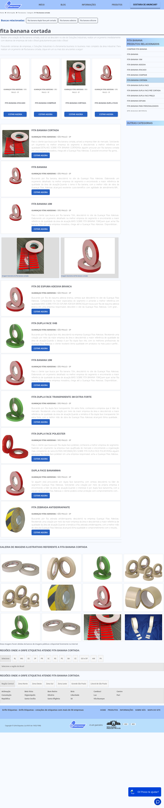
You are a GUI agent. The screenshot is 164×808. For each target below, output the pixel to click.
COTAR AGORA (15, 114)
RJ (15, 658)
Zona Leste (62, 683)
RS (55, 658)
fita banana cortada (137, 80)
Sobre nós (140, 710)
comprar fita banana (137, 49)
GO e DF (84, 658)
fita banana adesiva (68, 20)
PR (42, 658)
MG (21, 658)
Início (42, 5)
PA (101, 658)
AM (93, 658)
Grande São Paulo (78, 683)
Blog (63, 5)
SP (35, 658)
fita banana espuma (136, 101)
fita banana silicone (88, 20)
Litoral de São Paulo (99, 683)
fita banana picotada (137, 111)
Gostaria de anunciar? (145, 4)
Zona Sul (49, 683)
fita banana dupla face (138, 85)
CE (75, 658)
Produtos (117, 5)
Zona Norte (23, 683)
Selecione (5, 658)
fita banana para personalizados (143, 106)
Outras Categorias (139, 123)
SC (48, 658)
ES (28, 658)
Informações (89, 5)
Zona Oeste (37, 683)
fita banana (132, 54)
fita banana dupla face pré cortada (42, 20)
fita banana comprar (137, 75)
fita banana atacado (136, 70)
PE (62, 658)
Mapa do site (154, 710)
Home (103, 710)
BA (68, 658)
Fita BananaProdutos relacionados (143, 42)
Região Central (8, 683)
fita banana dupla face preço (141, 95)
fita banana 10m (134, 59)
